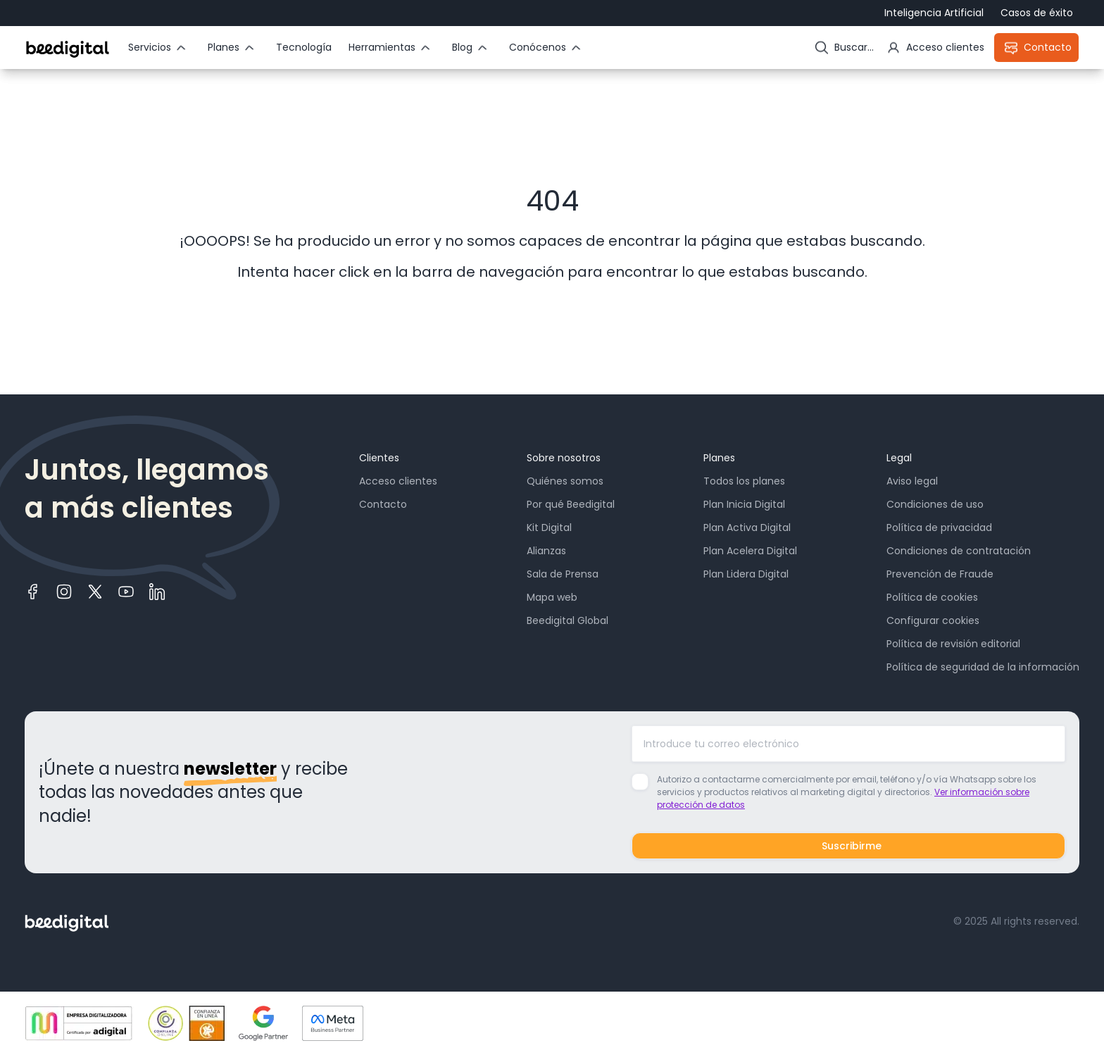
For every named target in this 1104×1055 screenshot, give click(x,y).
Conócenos (537, 47)
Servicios (149, 47)
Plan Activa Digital (747, 527)
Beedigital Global (567, 620)
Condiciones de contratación (958, 551)
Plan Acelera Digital (750, 551)
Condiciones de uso (935, 504)
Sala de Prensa (562, 574)
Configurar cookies (932, 620)
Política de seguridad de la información (982, 667)
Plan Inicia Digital (744, 504)
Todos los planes (744, 481)
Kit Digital (549, 527)
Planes (223, 47)
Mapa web (552, 597)
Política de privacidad (939, 527)
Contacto (383, 504)
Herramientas (382, 47)
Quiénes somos (565, 481)
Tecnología (304, 47)
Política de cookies (932, 597)
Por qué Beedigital (571, 504)
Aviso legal (912, 481)
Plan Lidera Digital (746, 574)
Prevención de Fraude (939, 574)
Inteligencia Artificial (934, 13)
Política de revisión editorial (953, 644)
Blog (462, 47)
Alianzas (546, 551)
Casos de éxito (1036, 13)
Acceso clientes (398, 481)
